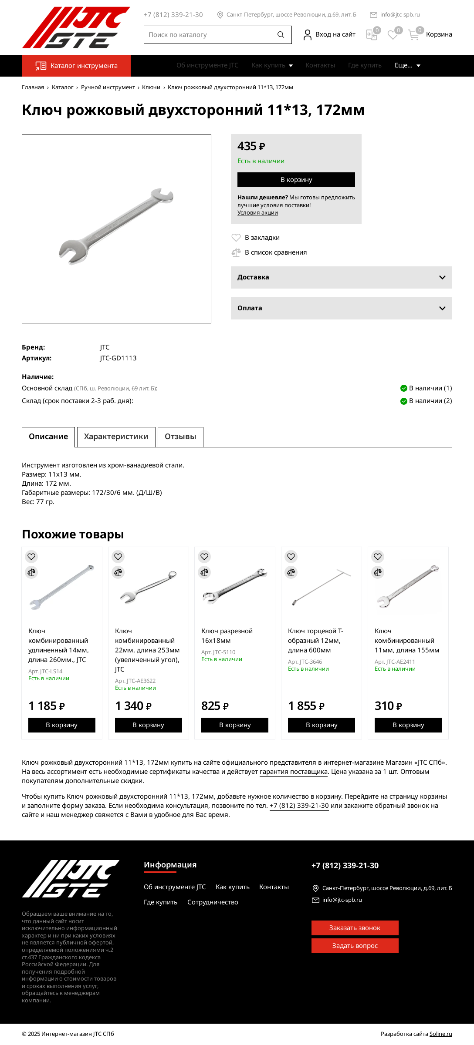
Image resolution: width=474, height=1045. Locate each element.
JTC (104, 347)
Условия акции (257, 212)
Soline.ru (441, 1034)
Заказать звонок (354, 928)
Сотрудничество (407, 65)
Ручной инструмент (108, 87)
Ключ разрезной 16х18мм (229, 635)
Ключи (151, 87)
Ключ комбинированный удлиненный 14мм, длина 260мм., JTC (59, 645)
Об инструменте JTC (194, 65)
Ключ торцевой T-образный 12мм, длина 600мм (319, 640)
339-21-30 (345, 865)
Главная (33, 87)
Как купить (255, 65)
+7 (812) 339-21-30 (299, 805)
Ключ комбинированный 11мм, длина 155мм (411, 640)
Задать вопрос (355, 946)
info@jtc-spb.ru (400, 15)
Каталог (63, 87)
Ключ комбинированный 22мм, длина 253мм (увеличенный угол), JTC (148, 650)
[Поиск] (281, 35)
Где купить (352, 65)
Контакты (307, 65)
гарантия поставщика (294, 771)
